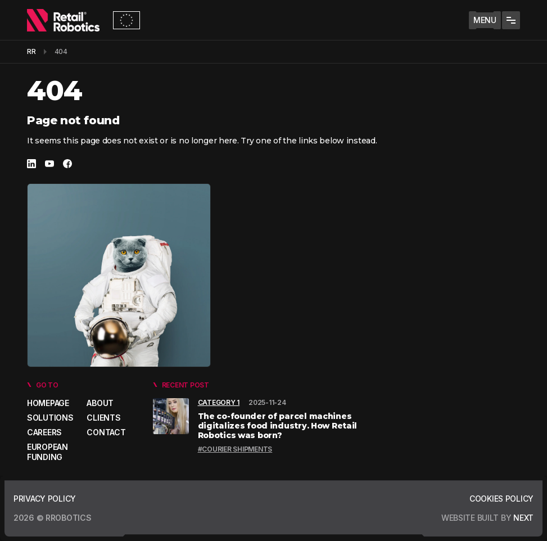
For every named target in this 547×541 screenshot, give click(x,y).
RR (31, 51)
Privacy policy (44, 498)
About (100, 403)
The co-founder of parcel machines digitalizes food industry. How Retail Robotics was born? (278, 425)
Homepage (48, 403)
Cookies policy (501, 498)
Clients (103, 417)
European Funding (47, 452)
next (522, 517)
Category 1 (219, 402)
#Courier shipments (235, 449)
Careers (44, 432)
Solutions (50, 417)
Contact (106, 432)
